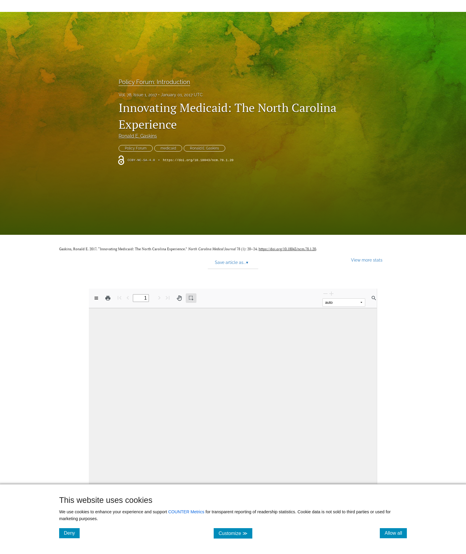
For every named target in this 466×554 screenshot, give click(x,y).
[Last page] (167, 297)
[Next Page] (159, 297)
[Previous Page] (127, 297)
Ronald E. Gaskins (138, 136)
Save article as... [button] (231, 262)
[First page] (119, 297)
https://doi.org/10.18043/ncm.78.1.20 (198, 160)
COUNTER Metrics (186, 511)
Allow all (396, 533)
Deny (72, 533)
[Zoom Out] (325, 293)
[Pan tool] (179, 298)
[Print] (108, 298)
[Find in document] (374, 298)
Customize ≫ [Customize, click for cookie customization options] (235, 533)
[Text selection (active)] (191, 298)
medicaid (168, 148)
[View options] (96, 298)
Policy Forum (136, 148)
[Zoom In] (331, 293)
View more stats (366, 259)
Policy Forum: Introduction (154, 82)
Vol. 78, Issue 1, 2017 (138, 94)
